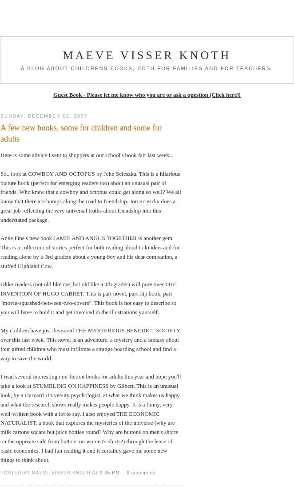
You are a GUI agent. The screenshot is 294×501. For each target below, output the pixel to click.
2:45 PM (111, 472)
